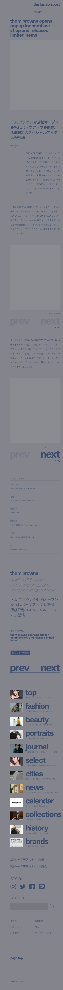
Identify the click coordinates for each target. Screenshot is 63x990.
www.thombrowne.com (18, 549)
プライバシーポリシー (45, 933)
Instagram (13, 886)
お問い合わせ (16, 927)
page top (16, 957)
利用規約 (14, 933)
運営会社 (14, 921)
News (37, 11)
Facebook (32, 886)
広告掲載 (39, 921)
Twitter (23, 886)
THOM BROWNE (20, 652)
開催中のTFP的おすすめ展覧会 (28, 866)
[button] (47, 453)
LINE (42, 886)
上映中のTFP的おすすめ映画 (27, 859)
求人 (37, 927)
